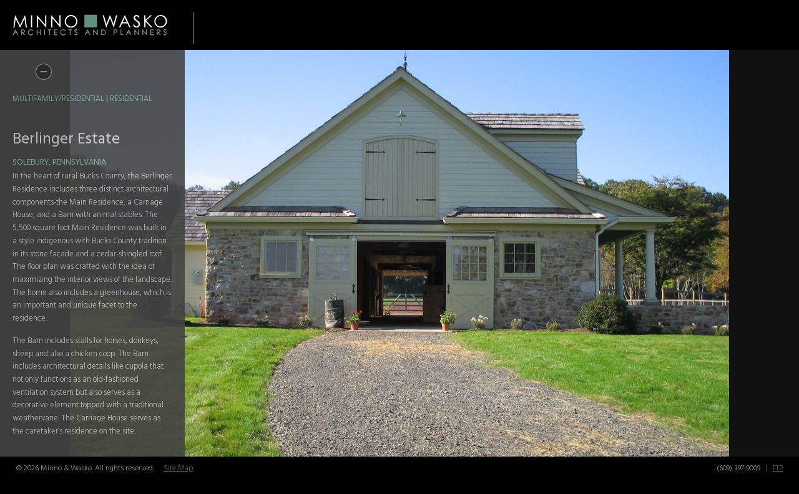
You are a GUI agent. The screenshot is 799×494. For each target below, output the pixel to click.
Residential (131, 99)
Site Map (178, 468)
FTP (777, 468)
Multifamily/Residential (58, 99)
